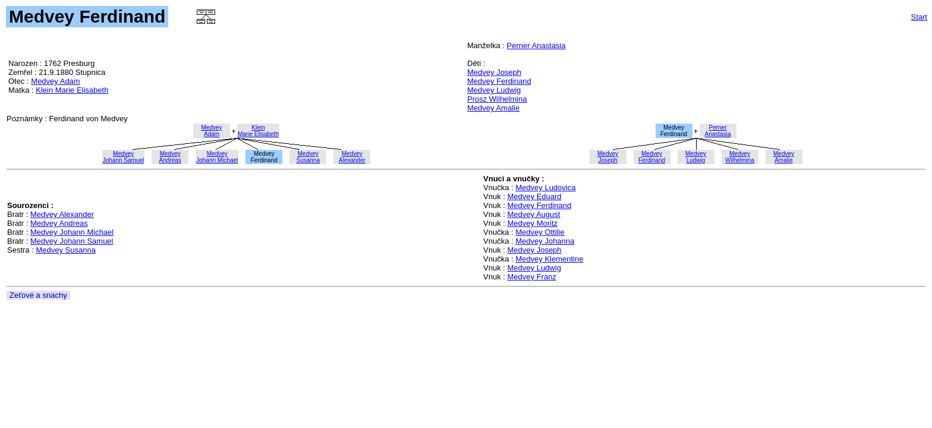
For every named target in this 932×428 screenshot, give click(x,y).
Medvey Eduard (535, 196)
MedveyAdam (211, 130)
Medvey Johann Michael (72, 232)
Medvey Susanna (65, 250)
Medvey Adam (55, 81)
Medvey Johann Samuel (71, 241)
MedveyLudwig (695, 156)
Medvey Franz (532, 276)
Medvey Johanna (544, 241)
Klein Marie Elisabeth (72, 90)
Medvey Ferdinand (499, 81)
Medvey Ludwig (494, 90)
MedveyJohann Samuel (123, 156)
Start (919, 16)
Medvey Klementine (549, 258)
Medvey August (534, 214)
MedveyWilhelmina (739, 156)
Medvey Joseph (494, 72)
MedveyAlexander (352, 156)
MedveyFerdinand (651, 156)
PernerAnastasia (718, 130)
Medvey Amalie (493, 107)
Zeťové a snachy (38, 295)
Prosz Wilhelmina (497, 99)
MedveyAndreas (170, 156)
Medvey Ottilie (539, 232)
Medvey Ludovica (545, 187)
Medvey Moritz (533, 223)
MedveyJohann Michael (217, 156)
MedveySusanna (308, 156)
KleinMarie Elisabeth (258, 130)
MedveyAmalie (783, 156)
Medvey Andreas (59, 223)
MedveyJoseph (607, 156)
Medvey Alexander (62, 214)
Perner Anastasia (535, 45)
